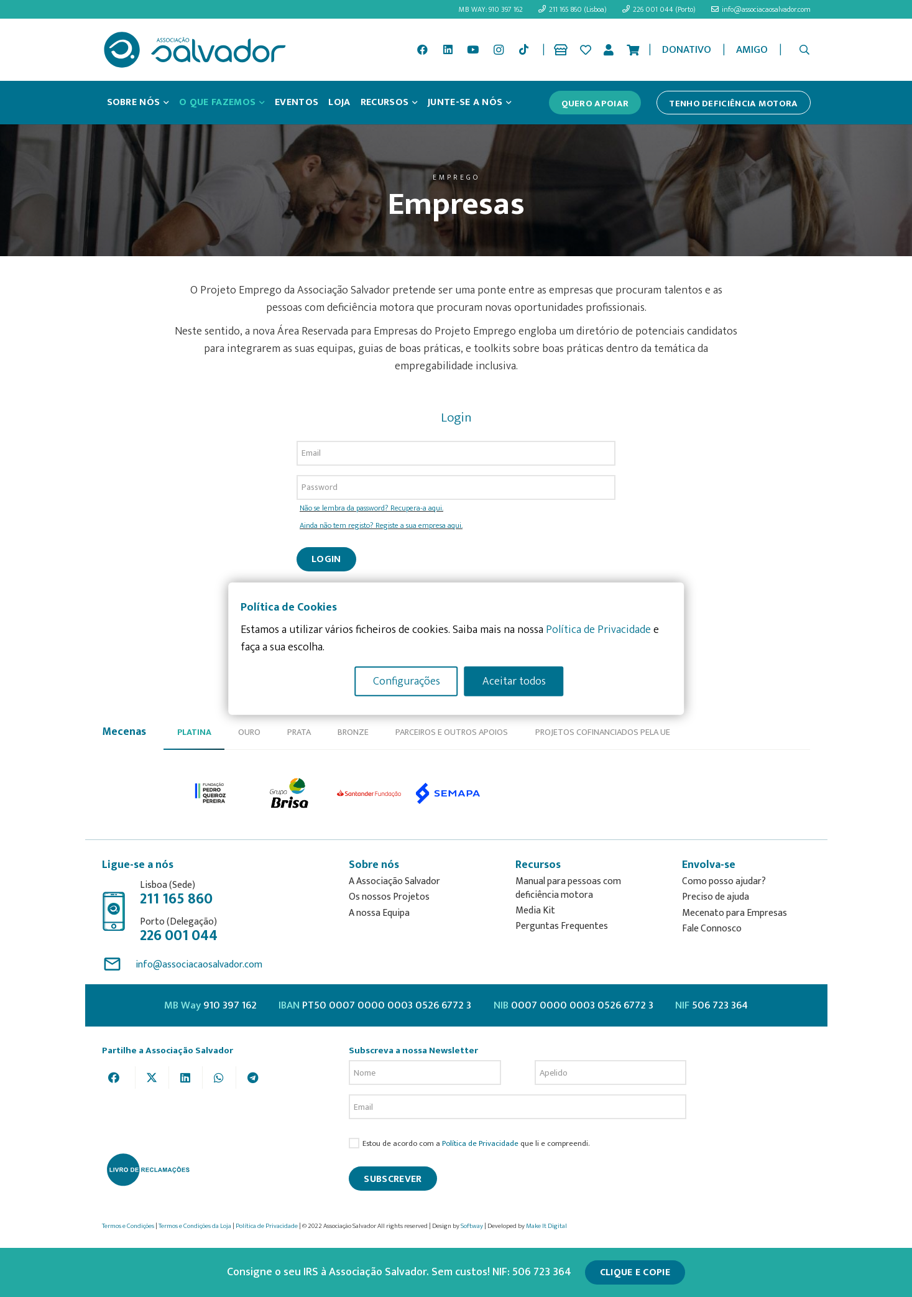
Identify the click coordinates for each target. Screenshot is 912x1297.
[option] (211, 793)
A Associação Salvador (394, 881)
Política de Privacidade (480, 1143)
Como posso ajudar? (724, 881)
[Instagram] (498, 49)
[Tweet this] (152, 1077)
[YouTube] (473, 49)
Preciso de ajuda (715, 897)
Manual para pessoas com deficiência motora (568, 888)
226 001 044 (179, 936)
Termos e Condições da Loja (195, 1226)
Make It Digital (546, 1226)
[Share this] (119, 1077)
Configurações (406, 681)
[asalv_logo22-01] (195, 50)
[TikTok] (523, 49)
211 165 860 (176, 899)
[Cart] (632, 50)
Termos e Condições (128, 1226)
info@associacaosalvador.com (199, 964)
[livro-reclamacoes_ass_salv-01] (147, 1170)
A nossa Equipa (379, 913)
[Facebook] (422, 49)
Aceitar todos (514, 681)
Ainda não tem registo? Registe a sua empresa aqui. (381, 525)
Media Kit (535, 910)
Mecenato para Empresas (734, 913)
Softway (472, 1226)
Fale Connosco (712, 928)
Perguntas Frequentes (561, 926)
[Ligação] (563, 49)
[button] (804, 49)
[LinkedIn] (447, 49)
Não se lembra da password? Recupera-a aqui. (371, 508)
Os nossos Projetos (389, 897)
